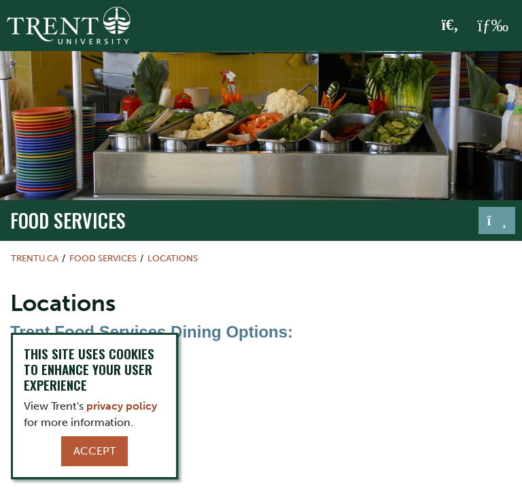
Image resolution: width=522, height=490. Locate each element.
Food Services (68, 220)
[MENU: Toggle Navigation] (492, 26)
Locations (172, 258)
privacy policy (121, 405)
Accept (94, 450)
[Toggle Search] (450, 26)
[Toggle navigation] (496, 220)
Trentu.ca (34, 258)
